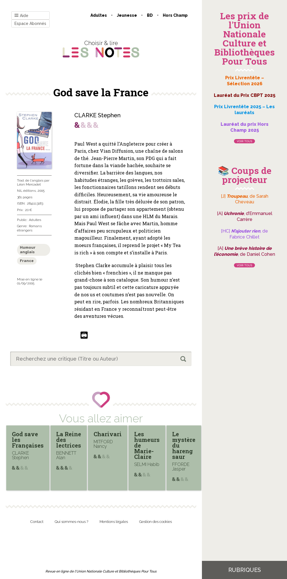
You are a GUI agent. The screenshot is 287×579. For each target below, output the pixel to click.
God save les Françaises (28, 439)
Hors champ (175, 15)
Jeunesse (127, 15)
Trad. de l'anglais (30, 180)
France (27, 261)
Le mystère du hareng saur (183, 445)
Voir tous (244, 141)
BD (150, 15)
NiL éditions (26, 191)
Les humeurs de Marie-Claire (147, 445)
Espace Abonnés (30, 23)
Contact (36, 522)
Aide (21, 15)
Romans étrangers (29, 228)
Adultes (98, 15)
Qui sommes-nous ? (71, 522)
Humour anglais (27, 249)
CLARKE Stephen (97, 115)
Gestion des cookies (155, 522)
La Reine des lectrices (68, 439)
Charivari (108, 434)
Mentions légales (114, 522)
